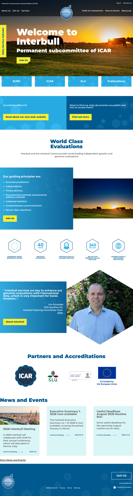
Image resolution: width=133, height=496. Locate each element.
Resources (126, 11)
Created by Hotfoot (122, 487)
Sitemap (77, 488)
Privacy (62, 488)
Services (25, 11)
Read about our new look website (26, 117)
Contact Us (127, 3)
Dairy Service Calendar (3, 41)
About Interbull (15, 322)
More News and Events (13, 460)
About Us (6, 11)
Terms (69, 488)
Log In (118, 3)
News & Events (112, 11)
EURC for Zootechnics (92, 11)
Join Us (15, 11)
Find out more (80, 117)
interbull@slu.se (125, 483)
